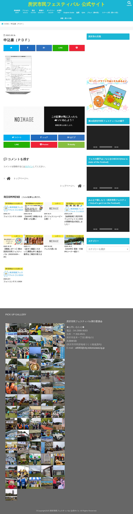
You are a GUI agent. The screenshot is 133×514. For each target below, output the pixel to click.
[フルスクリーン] (125, 147)
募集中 (41, 12)
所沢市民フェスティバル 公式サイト (66, 4)
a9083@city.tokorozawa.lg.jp (90, 348)
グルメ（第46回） (93, 12)
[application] (108, 138)
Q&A (83, 12)
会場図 (59, 12)
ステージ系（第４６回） (110, 12)
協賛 (77, 12)
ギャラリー (51, 12)
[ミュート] (121, 147)
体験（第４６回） (66, 18)
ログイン (29, 166)
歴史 (33, 12)
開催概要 (17, 12)
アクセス (25, 12)
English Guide (69, 12)
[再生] (90, 147)
